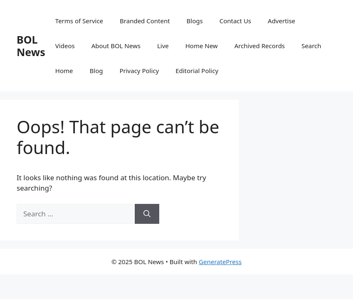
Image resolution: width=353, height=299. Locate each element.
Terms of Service (79, 21)
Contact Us (235, 21)
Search (311, 46)
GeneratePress (220, 261)
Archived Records (260, 46)
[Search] (147, 214)
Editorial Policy (196, 70)
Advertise (281, 21)
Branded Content (145, 21)
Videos (65, 46)
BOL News (31, 45)
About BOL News (116, 46)
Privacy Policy (139, 70)
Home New (201, 46)
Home (64, 70)
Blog (96, 70)
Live (163, 46)
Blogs (195, 21)
